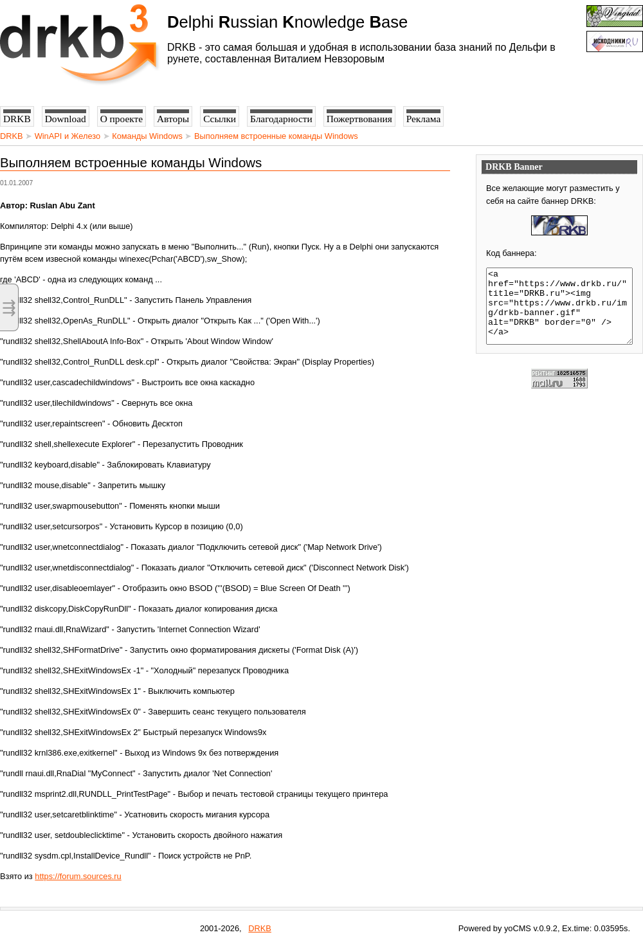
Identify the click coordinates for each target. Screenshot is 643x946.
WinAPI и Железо (67, 136)
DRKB (11, 136)
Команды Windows (147, 136)
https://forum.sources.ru (78, 876)
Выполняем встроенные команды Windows (276, 136)
